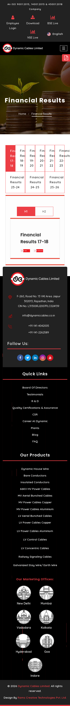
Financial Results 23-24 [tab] (17, 182)
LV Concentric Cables (35, 548)
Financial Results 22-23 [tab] (62, 158)
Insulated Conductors (35, 482)
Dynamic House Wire (35, 469)
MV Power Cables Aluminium (35, 509)
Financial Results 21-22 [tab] (52, 158)
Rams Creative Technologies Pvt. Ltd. (42, 697)
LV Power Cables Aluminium (35, 531)
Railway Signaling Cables (35, 556)
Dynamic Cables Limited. (34, 686)
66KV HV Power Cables (35, 489)
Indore (35, 667)
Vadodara (24, 619)
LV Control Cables (35, 539)
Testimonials (35, 394)
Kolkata (46, 619)
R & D (35, 401)
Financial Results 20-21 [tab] (42, 158)
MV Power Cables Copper (35, 502)
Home (22, 113)
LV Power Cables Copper (35, 522)
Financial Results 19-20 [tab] (32, 158)
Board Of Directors (35, 387)
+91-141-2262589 (38, 332)
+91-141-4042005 (38, 325)
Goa (47, 643)
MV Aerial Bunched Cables (35, 495)
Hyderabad (24, 643)
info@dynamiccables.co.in (38, 315)
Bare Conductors (35, 475)
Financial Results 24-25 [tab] (37, 182)
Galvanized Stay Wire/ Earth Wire (35, 565)
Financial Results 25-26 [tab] (57, 182)
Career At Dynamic (35, 421)
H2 (44, 211)
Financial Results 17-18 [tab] (12, 158)
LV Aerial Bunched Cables (35, 516)
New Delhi (24, 595)
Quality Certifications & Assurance (35, 407)
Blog (35, 434)
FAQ (35, 441)
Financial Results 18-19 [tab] (22, 158)
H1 (25, 211)
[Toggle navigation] (63, 48)
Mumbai (46, 595)
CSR (35, 414)
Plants (35, 428)
